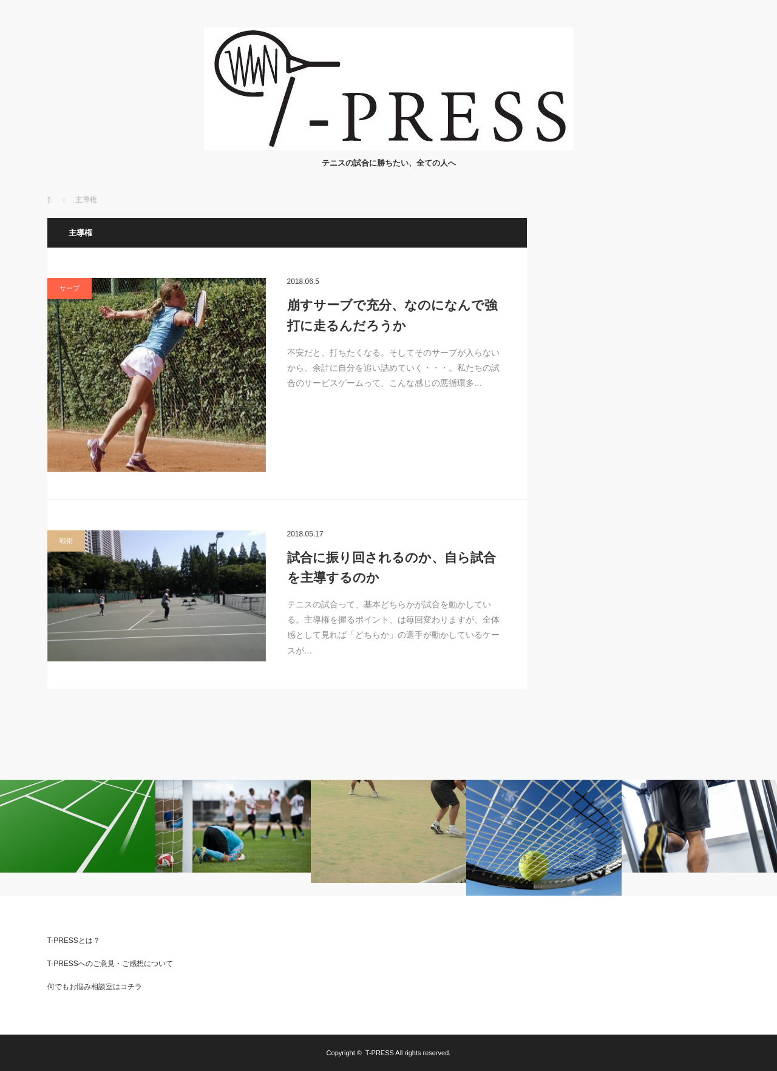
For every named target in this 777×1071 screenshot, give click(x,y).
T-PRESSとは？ (73, 940)
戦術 (66, 540)
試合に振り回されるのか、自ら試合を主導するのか (391, 567)
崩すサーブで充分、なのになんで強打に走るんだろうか (392, 315)
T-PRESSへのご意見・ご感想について (110, 963)
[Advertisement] (639, 400)
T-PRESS (379, 1052)
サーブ (69, 288)
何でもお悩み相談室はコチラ (94, 986)
